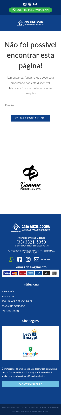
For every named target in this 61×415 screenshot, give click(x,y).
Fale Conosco (10, 311)
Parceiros (8, 296)
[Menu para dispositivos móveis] (56, 23)
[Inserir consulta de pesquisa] (30, 105)
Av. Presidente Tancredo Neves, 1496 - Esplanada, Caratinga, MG (31, 252)
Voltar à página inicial (30, 118)
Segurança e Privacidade (17, 301)
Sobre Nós (8, 291)
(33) (31, 242)
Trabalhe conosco (13, 306)
